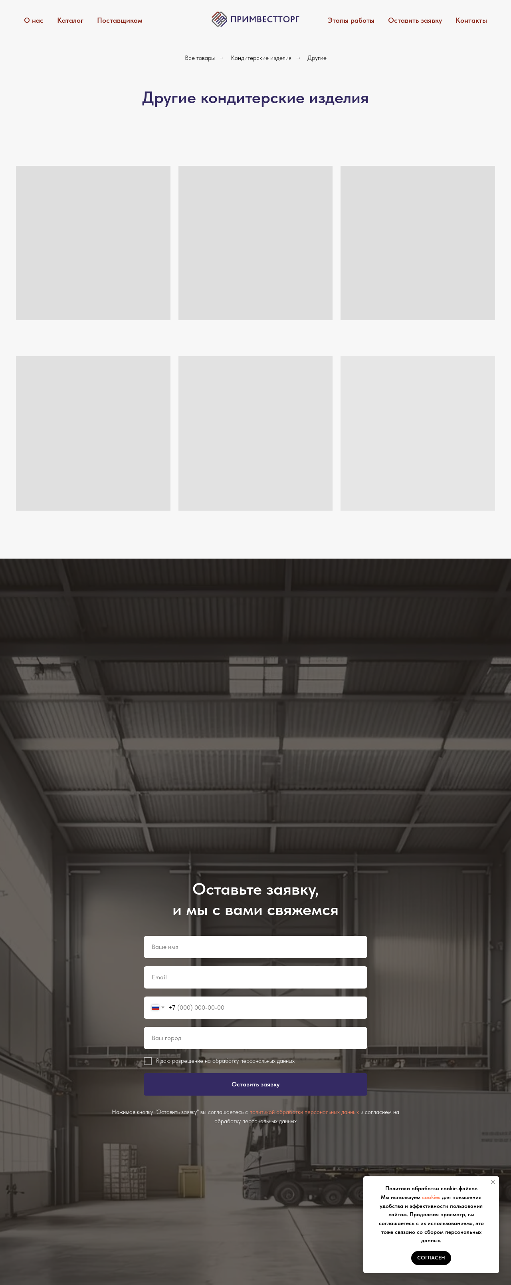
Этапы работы (351, 20)
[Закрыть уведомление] (493, 1182)
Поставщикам (120, 20)
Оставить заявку (415, 20)
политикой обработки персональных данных (304, 1112)
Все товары (200, 58)
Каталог (70, 20)
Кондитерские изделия (261, 58)
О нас (34, 20)
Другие (317, 58)
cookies (431, 1197)
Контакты (471, 20)
